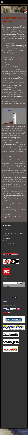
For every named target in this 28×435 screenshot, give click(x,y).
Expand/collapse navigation (14, 2)
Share (4, 301)
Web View (24, 431)
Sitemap (8, 431)
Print (3, 431)
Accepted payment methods (10, 305)
